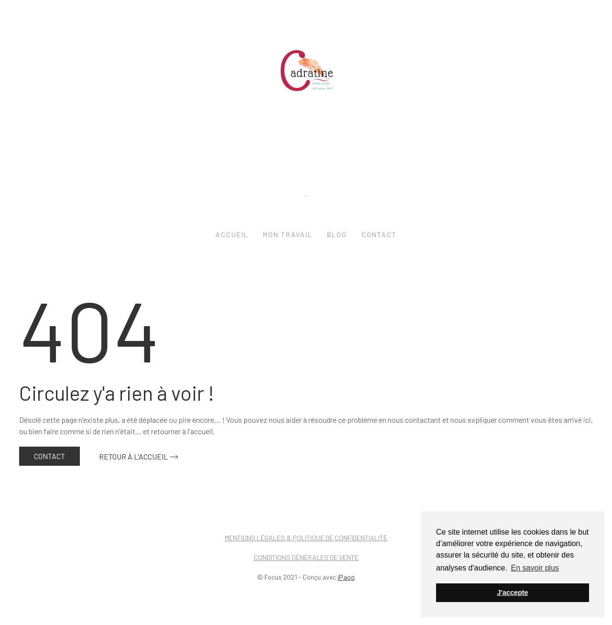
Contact (379, 234)
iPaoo (346, 577)
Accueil (232, 234)
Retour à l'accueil (133, 456)
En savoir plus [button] (535, 568)
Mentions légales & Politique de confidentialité (306, 538)
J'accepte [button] (512, 592)
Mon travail (288, 234)
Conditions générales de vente (306, 557)
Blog (337, 234)
